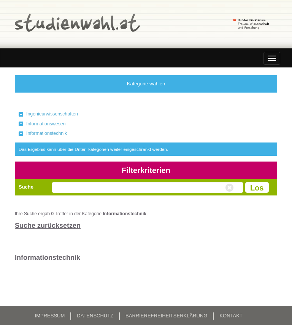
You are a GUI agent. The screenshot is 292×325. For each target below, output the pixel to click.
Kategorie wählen (146, 83)
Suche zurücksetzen (48, 225)
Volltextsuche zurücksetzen (230, 188)
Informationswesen (46, 123)
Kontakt (230, 316)
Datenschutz (95, 316)
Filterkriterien (146, 170)
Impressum (50, 316)
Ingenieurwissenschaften (52, 114)
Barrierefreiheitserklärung (166, 316)
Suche (26, 187)
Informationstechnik (46, 133)
